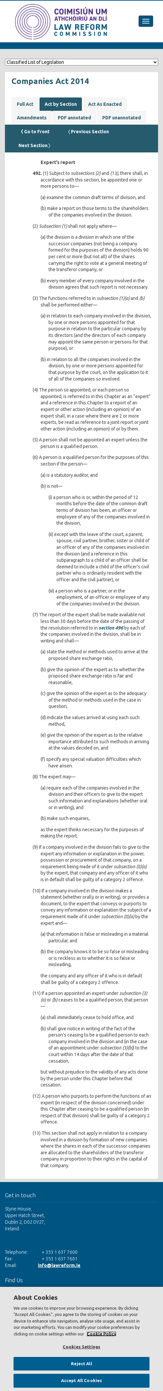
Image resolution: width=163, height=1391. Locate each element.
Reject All (81, 1363)
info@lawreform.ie (59, 1265)
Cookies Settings (81, 1346)
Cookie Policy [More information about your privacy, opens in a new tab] (101, 1333)
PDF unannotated (121, 117)
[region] (81, 1339)
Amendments (32, 117)
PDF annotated (74, 117)
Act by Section (61, 104)
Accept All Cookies (81, 1380)
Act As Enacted (105, 104)
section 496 (111, 628)
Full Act (25, 104)
